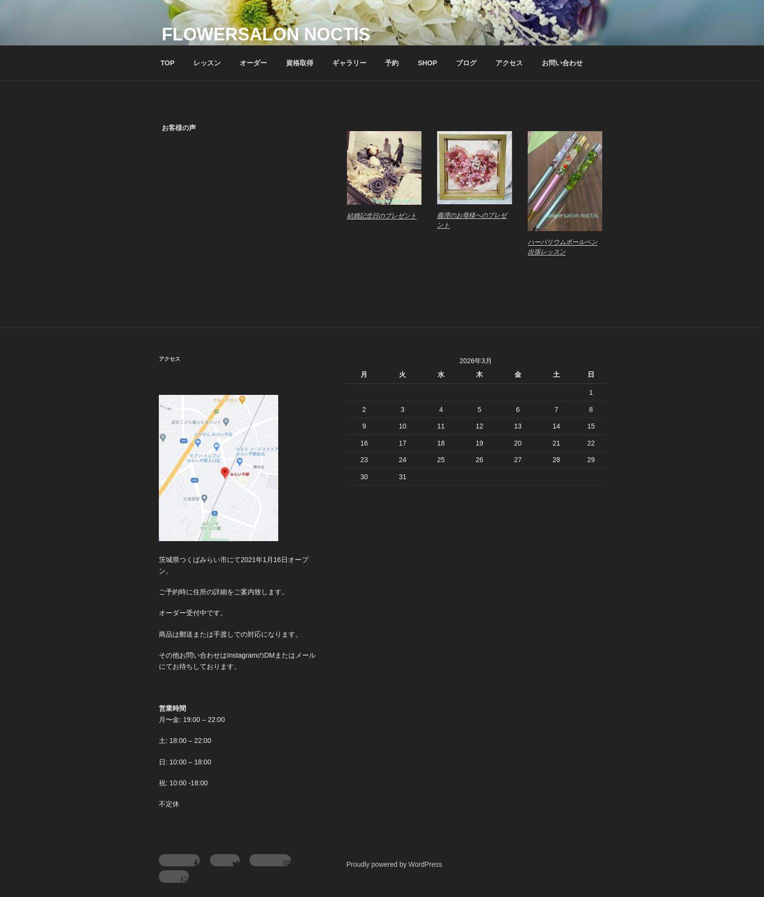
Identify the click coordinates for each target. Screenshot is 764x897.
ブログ (466, 63)
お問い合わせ (562, 63)
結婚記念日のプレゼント (382, 215)
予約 (392, 63)
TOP (168, 63)
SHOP (427, 63)
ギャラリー (349, 63)
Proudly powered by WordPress (394, 864)
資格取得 (299, 63)
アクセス (509, 63)
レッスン (207, 63)
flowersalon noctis (266, 34)
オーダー (253, 63)
